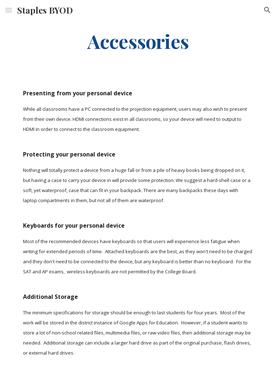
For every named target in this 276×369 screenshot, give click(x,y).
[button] (8, 10)
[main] (137, 40)
